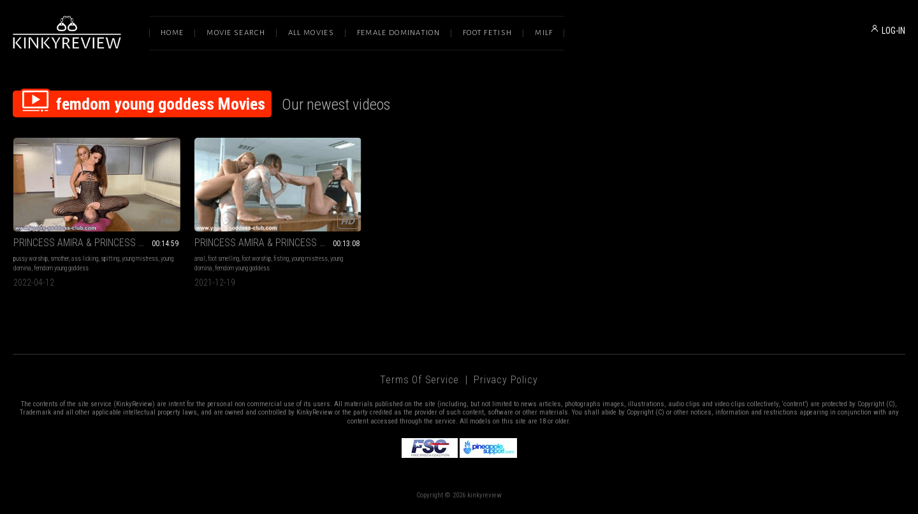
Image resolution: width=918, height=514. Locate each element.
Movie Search (236, 33)
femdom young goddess (61, 268)
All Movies (311, 33)
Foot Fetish (487, 33)
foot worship (256, 258)
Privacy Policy (505, 380)
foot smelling (223, 258)
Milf (544, 33)
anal (199, 258)
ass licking (84, 258)
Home (172, 33)
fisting (281, 258)
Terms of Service (419, 380)
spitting (110, 258)
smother (59, 258)
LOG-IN (893, 31)
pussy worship (30, 258)
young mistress (140, 258)
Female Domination (398, 33)
